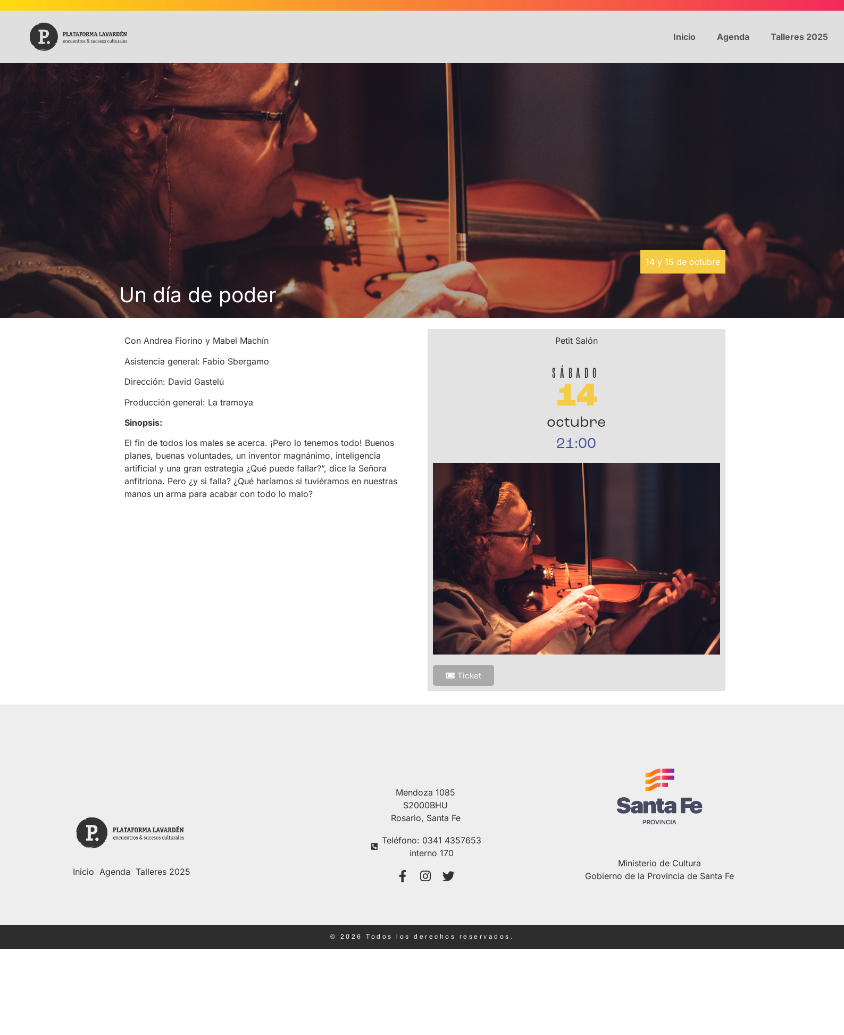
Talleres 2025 (799, 36)
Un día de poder (198, 294)
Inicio (684, 36)
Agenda (733, 36)
